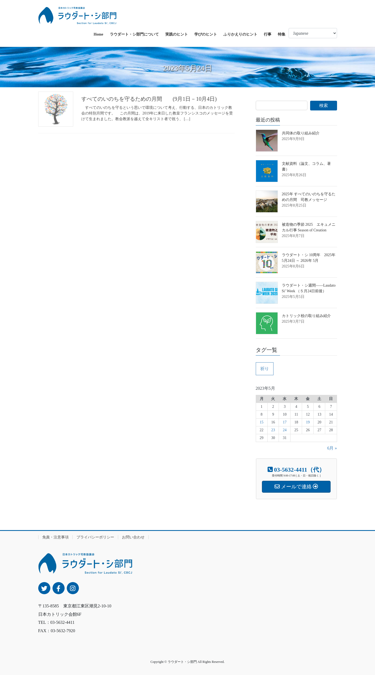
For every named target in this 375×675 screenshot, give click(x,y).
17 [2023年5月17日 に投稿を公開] (284, 422)
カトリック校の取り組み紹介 (306, 316)
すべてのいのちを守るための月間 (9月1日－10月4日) (149, 99)
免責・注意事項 (55, 537)
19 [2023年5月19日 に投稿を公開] (308, 422)
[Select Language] (313, 33)
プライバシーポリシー (95, 537)
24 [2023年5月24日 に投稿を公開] (284, 430)
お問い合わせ (133, 537)
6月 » (332, 448)
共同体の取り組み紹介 (301, 133)
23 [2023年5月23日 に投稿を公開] (273, 430)
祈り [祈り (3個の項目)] (264, 368)
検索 (323, 105)
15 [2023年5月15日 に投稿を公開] (262, 422)
